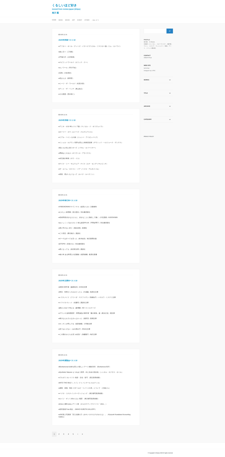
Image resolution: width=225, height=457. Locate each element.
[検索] (169, 31)
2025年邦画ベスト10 (67, 40)
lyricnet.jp (146, 68)
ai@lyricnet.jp (148, 57)
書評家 (169, 44)
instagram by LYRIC (149, 70)
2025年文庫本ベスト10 (68, 281)
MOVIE (67, 20)
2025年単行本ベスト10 (68, 200)
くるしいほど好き (66, 9)
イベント (149, 48)
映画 (166, 46)
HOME (54, 20)
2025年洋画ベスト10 (67, 120)
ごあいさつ (95, 20)
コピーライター (161, 44)
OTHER (86, 20)
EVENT (79, 20)
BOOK (61, 20)
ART (73, 20)
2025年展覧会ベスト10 (68, 360)
